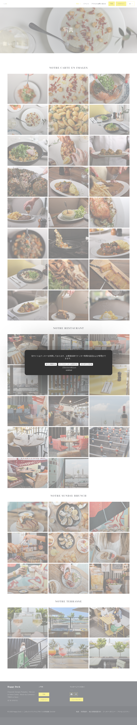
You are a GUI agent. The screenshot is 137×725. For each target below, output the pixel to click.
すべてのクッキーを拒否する (68, 364)
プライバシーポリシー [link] (69, 367)
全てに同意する (51, 364)
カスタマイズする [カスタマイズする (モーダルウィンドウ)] (86, 364)
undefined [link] (69, 370)
